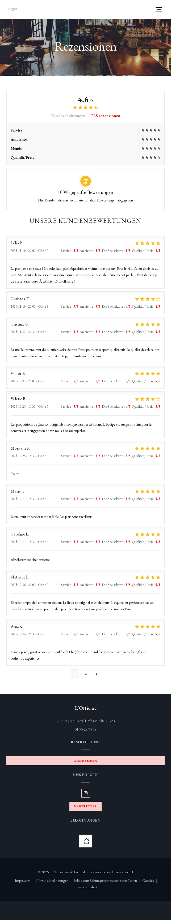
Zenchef (127, 872)
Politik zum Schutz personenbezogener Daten (108, 881)
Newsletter (85, 806)
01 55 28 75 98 (86, 729)
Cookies (150, 881)
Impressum (25, 881)
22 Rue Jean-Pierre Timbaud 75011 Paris (105, 720)
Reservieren (85, 761)
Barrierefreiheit (86, 887)
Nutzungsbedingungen (55, 881)
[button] (159, 9)
